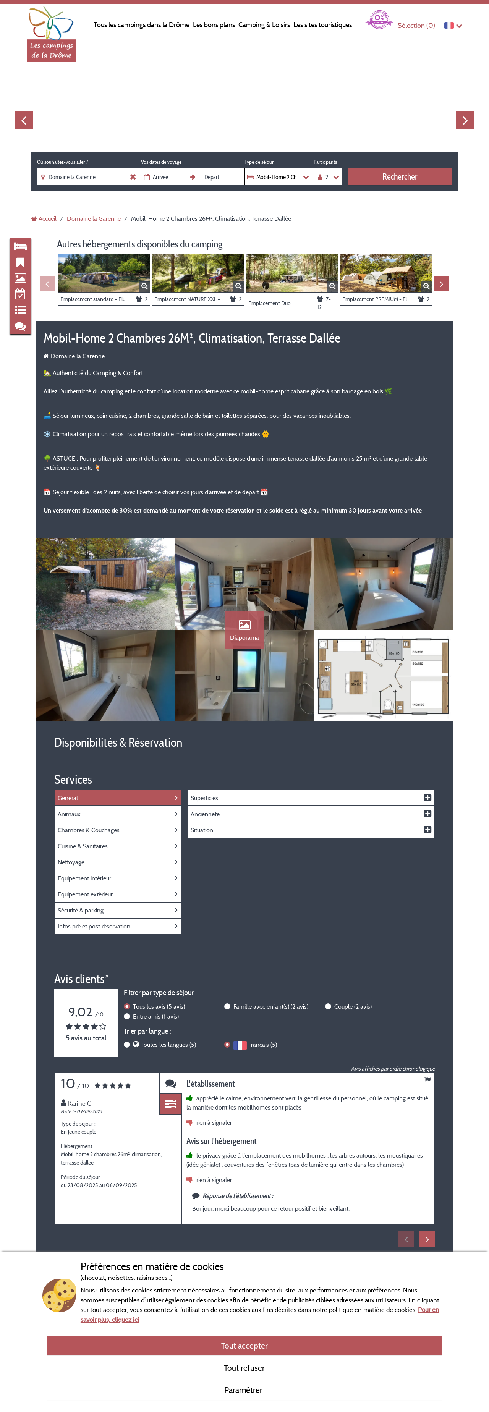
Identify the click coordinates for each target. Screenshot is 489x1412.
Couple (353, 1006)
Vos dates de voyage (161, 162)
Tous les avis (159, 1006)
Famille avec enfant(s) (270, 1006)
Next (465, 120)
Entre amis (156, 1016)
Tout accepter (244, 1346)
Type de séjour (259, 162)
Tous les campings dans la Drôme (141, 24)
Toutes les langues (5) (168, 1044)
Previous (24, 120)
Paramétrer (244, 1390)
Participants (325, 162)
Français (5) (262, 1044)
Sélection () (416, 25)
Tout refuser (244, 1368)
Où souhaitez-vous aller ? (62, 162)
